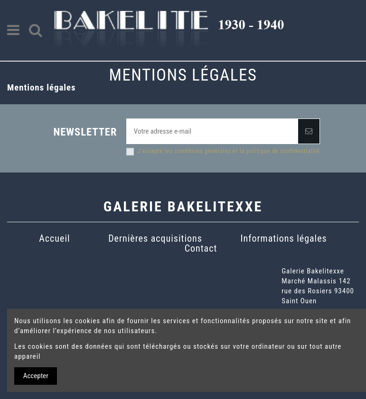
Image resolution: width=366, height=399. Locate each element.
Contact (201, 248)
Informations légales (283, 238)
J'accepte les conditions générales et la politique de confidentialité (228, 151)
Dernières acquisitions (155, 238)
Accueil (54, 238)
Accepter (35, 376)
